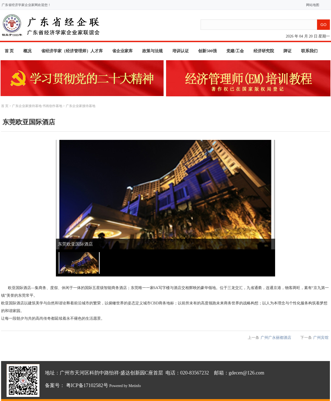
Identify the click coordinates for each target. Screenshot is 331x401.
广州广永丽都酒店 (276, 338)
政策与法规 (152, 51)
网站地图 (311, 5)
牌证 (287, 51)
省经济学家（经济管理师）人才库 (72, 51)
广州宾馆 (321, 338)
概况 (27, 51)
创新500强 (207, 51)
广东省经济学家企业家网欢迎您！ (26, 5)
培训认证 (180, 51)
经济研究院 (263, 51)
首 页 (9, 51)
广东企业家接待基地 (80, 106)
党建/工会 (235, 51)
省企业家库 (122, 51)
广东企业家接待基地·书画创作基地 (37, 106)
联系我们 (309, 51)
